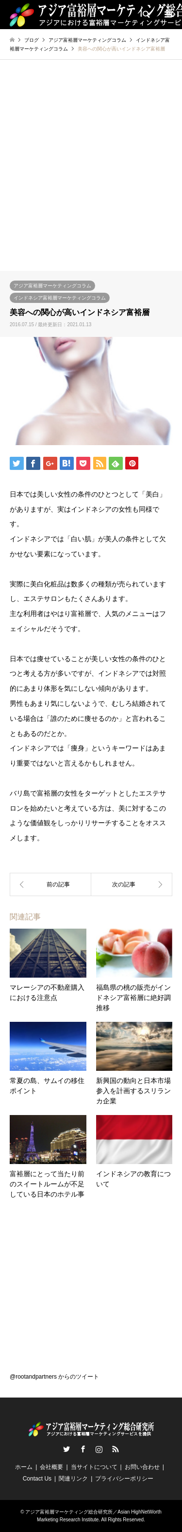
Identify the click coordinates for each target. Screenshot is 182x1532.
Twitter (66, 1449)
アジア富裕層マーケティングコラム (52, 285)
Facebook (83, 1449)
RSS (115, 1449)
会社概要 (51, 1467)
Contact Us (37, 1478)
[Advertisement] (91, 175)
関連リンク (73, 1478)
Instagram (99, 1449)
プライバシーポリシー (124, 1478)
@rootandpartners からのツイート (54, 1376)
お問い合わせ (142, 1467)
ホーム (24, 1467)
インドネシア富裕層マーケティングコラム (60, 297)
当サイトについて (94, 1467)
